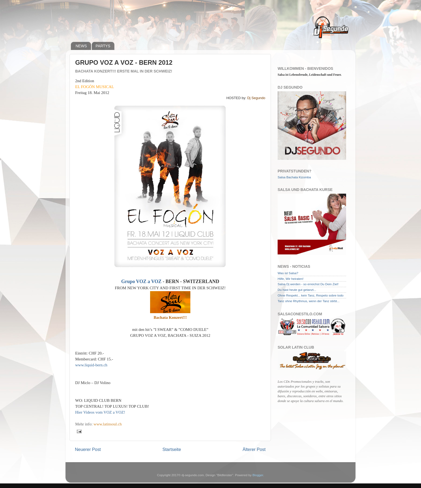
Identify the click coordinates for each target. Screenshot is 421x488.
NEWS (81, 46)
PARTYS (103, 46)
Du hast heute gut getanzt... (297, 289)
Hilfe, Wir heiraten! (290, 278)
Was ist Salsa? (288, 273)
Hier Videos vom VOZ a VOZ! (100, 412)
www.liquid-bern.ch (91, 365)
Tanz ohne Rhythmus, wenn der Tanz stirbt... (308, 301)
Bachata (292, 177)
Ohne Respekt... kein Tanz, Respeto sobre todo (310, 295)
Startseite (171, 449)
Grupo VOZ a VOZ (141, 281)
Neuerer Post (88, 449)
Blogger (257, 475)
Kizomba (305, 177)
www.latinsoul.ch (107, 424)
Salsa (281, 177)
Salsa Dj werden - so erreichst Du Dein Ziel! (308, 284)
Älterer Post (254, 449)
